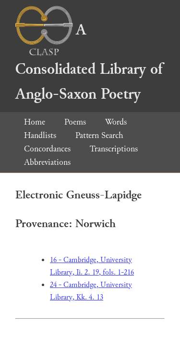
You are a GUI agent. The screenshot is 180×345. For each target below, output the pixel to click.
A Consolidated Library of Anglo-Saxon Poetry (88, 62)
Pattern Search (99, 135)
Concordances (47, 149)
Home (34, 122)
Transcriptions (114, 149)
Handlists (40, 135)
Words (116, 122)
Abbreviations (47, 162)
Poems (75, 122)
